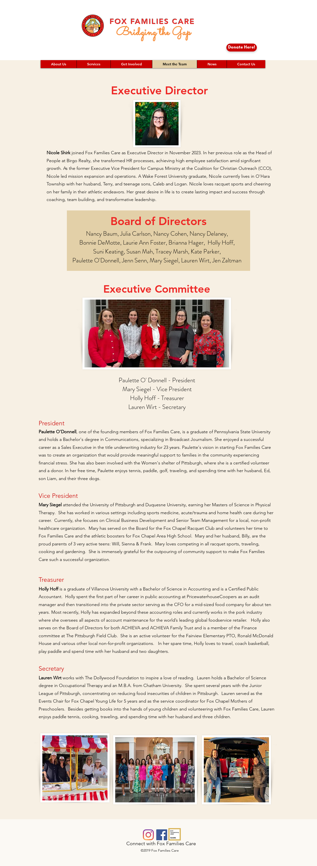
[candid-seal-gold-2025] (174, 834)
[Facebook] (161, 834)
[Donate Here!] (241, 47)
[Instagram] (148, 834)
